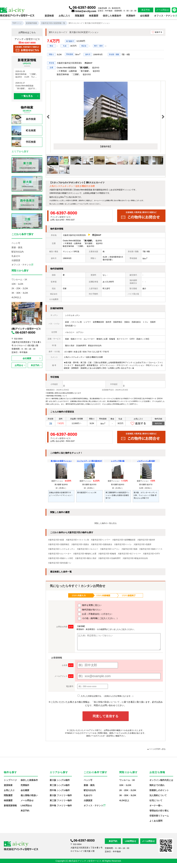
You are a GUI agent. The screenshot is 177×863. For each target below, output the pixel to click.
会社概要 (144, 15)
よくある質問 (155, 821)
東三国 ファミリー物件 (61, 800)
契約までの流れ (157, 785)
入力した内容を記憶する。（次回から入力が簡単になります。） (106, 696)
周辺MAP (88, 63)
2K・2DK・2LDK (20, 288)
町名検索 (24, 130)
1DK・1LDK (17, 284)
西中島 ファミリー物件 (61, 805)
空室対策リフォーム (159, 815)
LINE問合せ (26, 805)
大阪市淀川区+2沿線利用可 (109, 558)
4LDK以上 (16, 297)
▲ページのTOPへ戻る (156, 749)
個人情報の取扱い (29, 795)
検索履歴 (93, 15)
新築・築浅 (17, 247)
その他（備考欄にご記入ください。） (98, 618)
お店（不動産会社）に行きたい (95, 614)
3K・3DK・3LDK (20, 293)
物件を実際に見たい (89, 605)
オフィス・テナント (165, 15)
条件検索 (24, 119)
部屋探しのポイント (159, 790)
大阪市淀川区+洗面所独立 (58, 544)
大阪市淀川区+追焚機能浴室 (123, 540)
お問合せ (19, 365)
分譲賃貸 (16, 260)
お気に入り (64, 15)
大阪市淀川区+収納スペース (150, 549)
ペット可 (16, 243)
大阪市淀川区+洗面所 (142, 544)
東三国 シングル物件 (60, 785)
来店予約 (145, 10)
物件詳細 (158, 423)
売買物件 (130, 15)
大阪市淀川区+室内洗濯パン (59, 563)
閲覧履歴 (79, 15)
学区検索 (24, 142)
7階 (50, 423)
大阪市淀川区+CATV (151, 554)
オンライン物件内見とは (161, 780)
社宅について (155, 800)
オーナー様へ (155, 805)
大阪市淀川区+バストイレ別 (77, 540)
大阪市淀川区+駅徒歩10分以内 (135, 558)
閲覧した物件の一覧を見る (106, 523)
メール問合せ (162, 10)
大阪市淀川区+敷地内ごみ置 (84, 554)
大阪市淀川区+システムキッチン (61, 549)
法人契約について (158, 795)
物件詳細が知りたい (89, 609)
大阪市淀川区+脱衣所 (146, 540)
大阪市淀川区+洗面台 (80, 544)
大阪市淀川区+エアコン (110, 549)
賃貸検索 (49, 15)
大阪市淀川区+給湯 (56, 540)
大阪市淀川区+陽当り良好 (85, 558)
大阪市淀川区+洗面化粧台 (101, 544)
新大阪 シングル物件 (60, 780)
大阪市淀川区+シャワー (100, 540)
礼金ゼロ (16, 256)
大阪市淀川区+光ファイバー (129, 554)
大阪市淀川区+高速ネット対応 (60, 558)
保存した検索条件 (112, 15)
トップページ (10, 780)
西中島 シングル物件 (60, 790)
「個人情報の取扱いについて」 (107, 702)
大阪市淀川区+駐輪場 (107, 554)
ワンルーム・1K (19, 279)
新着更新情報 (10, 805)
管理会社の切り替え (159, 810)
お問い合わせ (89, 204)
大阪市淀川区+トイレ (123, 544)
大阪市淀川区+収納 (129, 549)
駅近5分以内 (18, 251)
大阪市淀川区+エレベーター (59, 554)
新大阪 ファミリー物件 (61, 795)
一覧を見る (27, 96)
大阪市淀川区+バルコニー (87, 549)
